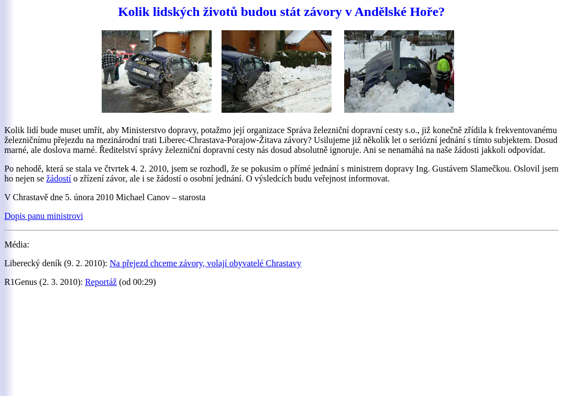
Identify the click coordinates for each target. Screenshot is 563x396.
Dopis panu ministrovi (43, 216)
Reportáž (101, 282)
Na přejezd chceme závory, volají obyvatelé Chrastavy (206, 263)
